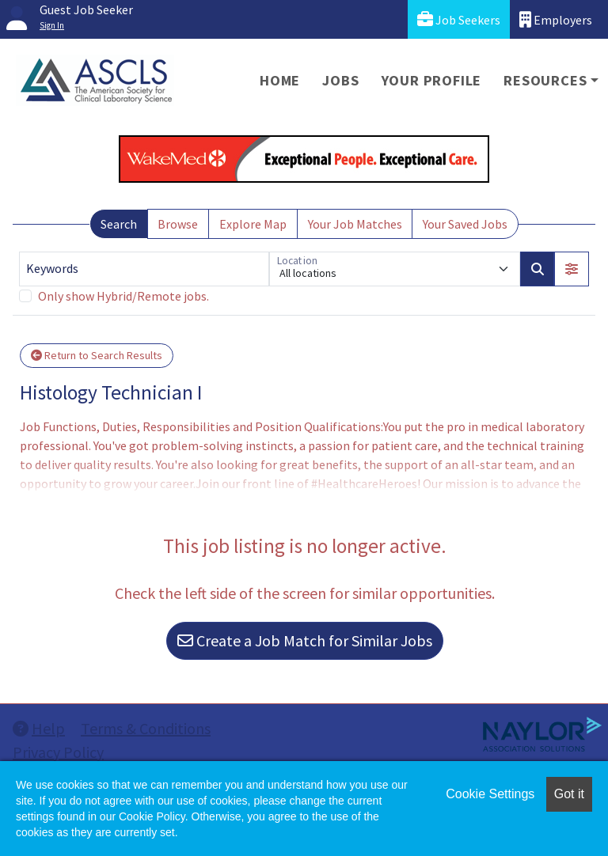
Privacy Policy (58, 752)
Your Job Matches (355, 224)
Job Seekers (458, 19)
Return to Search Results (96, 355)
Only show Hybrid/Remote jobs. (123, 296)
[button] (571, 269)
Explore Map (253, 224)
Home (280, 80)
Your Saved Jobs (465, 224)
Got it (569, 794)
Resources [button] (545, 80)
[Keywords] (144, 269)
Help (39, 728)
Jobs (340, 80)
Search (119, 224)
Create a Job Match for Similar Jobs (304, 640)
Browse (178, 224)
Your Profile (432, 80)
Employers (555, 19)
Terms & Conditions (146, 728)
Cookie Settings (490, 794)
